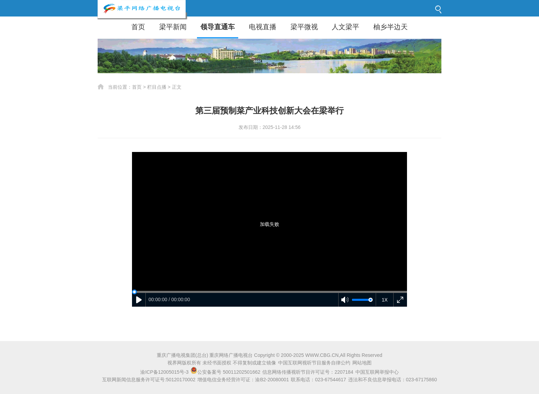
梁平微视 (304, 27)
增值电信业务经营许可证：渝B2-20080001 (243, 379)
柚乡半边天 (390, 27)
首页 (138, 27)
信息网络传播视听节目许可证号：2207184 (307, 372)
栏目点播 (156, 87)
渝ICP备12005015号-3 (164, 372)
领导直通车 (217, 27)
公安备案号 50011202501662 (226, 372)
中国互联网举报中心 (377, 372)
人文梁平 (345, 27)
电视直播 (262, 27)
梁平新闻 (173, 27)
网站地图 (362, 362)
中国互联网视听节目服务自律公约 (314, 362)
